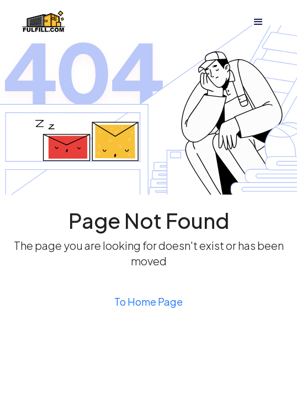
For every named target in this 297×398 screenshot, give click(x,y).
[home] (43, 22)
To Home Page (148, 301)
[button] (258, 22)
